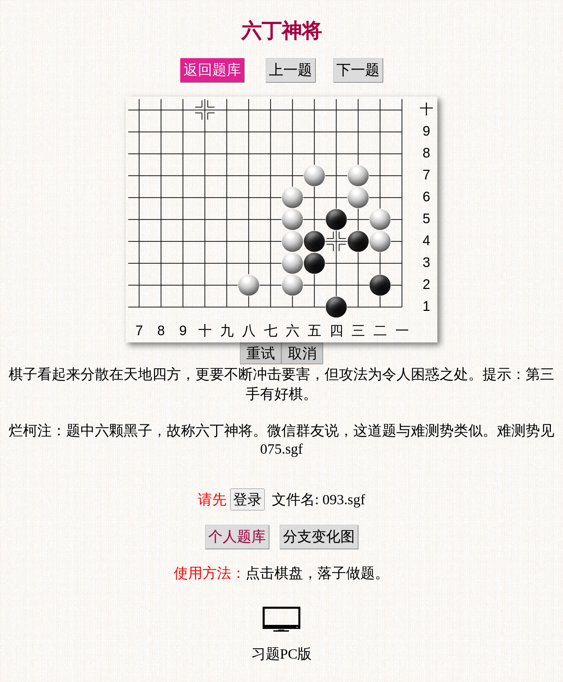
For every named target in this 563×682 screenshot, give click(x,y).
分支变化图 (319, 536)
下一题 (358, 70)
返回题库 (212, 70)
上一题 (290, 70)
